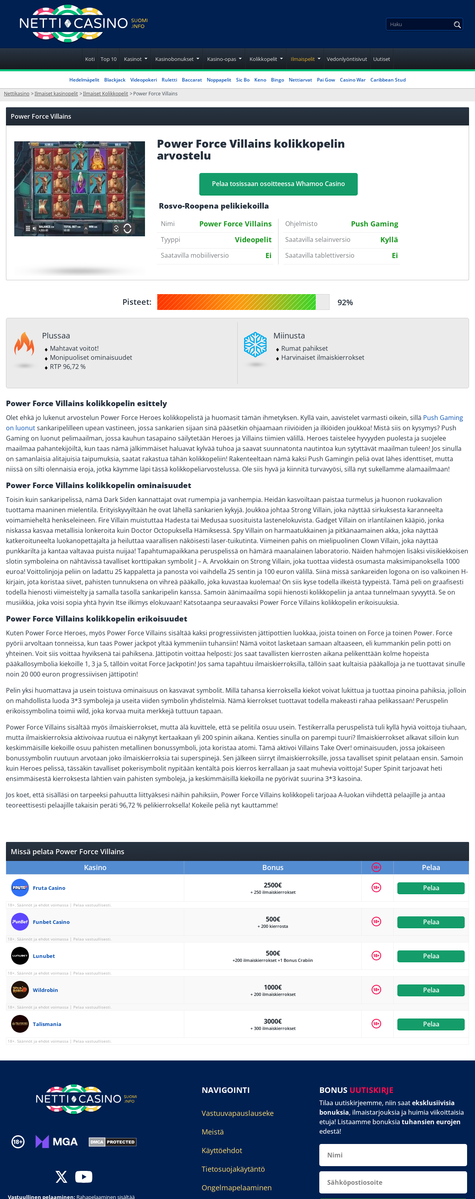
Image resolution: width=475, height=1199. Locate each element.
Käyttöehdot (222, 1150)
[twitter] (61, 1177)
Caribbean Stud (388, 79)
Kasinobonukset (174, 59)
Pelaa (431, 888)
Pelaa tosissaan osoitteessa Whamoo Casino (278, 183)
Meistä (213, 1131)
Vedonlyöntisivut (347, 59)
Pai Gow (326, 79)
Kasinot (133, 59)
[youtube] (83, 1177)
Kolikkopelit (263, 59)
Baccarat (192, 79)
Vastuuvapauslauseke (238, 1113)
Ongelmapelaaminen (237, 1187)
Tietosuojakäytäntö (233, 1169)
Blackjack (115, 79)
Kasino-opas (221, 59)
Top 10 (108, 59)
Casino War (353, 79)
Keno (260, 79)
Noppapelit (219, 79)
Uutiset (381, 59)
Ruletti (169, 79)
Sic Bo (243, 79)
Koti (90, 59)
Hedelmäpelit (84, 79)
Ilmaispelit (303, 59)
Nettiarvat (300, 79)
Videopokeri (143, 79)
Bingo (277, 79)
